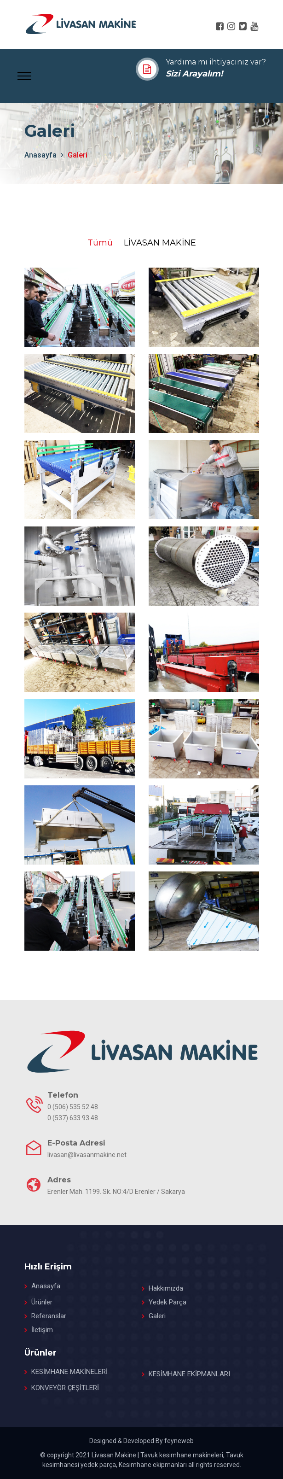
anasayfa (40, 155)
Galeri (157, 1316)
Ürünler (41, 1302)
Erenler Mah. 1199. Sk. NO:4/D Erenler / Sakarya (116, 1191)
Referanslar (48, 1316)
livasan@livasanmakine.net (87, 1154)
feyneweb (179, 1440)
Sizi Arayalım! (194, 74)
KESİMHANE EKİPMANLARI (189, 1374)
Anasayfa (45, 1286)
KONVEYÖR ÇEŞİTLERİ (65, 1388)
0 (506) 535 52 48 (72, 1107)
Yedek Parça (167, 1302)
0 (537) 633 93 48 (72, 1118)
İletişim (42, 1330)
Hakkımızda (166, 1288)
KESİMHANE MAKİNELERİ (69, 1372)
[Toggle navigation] (24, 75)
